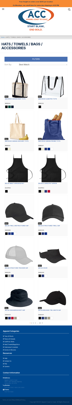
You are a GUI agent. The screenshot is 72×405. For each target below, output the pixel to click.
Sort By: (8, 65)
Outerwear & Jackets (10, 347)
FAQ (5, 364)
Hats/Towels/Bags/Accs (11, 344)
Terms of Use (6, 400)
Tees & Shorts (8, 336)
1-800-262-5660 (19, 387)
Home (3, 37)
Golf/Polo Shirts (8, 341)
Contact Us (7, 361)
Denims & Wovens (9, 350)
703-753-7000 (9, 387)
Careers (6, 366)
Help (5, 358)
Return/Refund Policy (18, 400)
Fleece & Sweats (9, 339)
